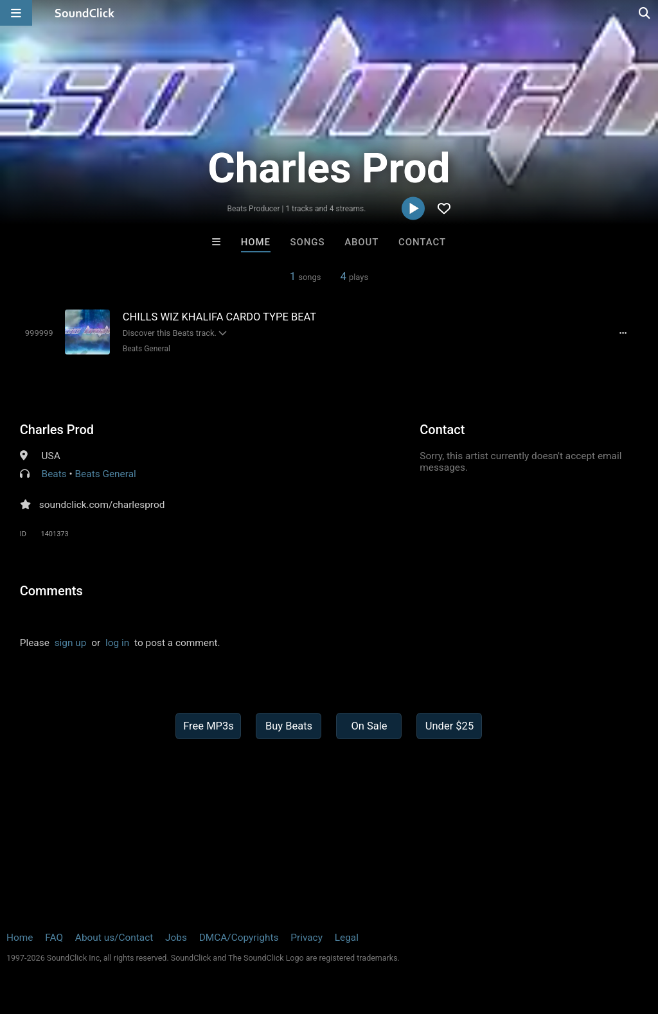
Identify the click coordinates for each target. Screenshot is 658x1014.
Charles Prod (57, 429)
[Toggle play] (39, 333)
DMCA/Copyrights (239, 937)
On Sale (369, 726)
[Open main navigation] (16, 13)
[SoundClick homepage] (85, 12)
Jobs (176, 937)
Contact (422, 242)
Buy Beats (288, 726)
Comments (51, 591)
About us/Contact (114, 937)
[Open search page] (645, 13)
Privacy (306, 937)
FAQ (54, 937)
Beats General (146, 348)
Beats (54, 474)
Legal (347, 937)
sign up (71, 643)
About (361, 242)
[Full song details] (623, 333)
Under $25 (449, 726)
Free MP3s (208, 726)
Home (256, 242)
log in (117, 643)
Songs (307, 242)
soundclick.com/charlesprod (102, 505)
